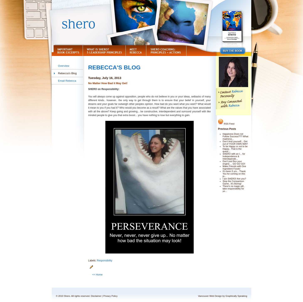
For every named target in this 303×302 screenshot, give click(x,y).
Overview (63, 65)
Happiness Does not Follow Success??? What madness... (235, 136)
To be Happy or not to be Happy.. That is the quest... (235, 149)
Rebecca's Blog (67, 73)
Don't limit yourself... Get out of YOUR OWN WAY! (235, 142)
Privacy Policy (110, 296)
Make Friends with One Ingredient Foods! (234, 167)
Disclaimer (96, 296)
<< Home (97, 274)
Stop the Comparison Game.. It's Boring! (233, 182)
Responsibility (104, 260)
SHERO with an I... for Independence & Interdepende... (234, 156)
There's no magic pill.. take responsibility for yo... (234, 188)
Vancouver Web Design (210, 296)
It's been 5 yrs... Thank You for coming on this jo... (234, 173)
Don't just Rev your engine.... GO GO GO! (234, 162)
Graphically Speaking (236, 296)
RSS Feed (226, 123)
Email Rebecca (67, 80)
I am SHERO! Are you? (234, 178)
